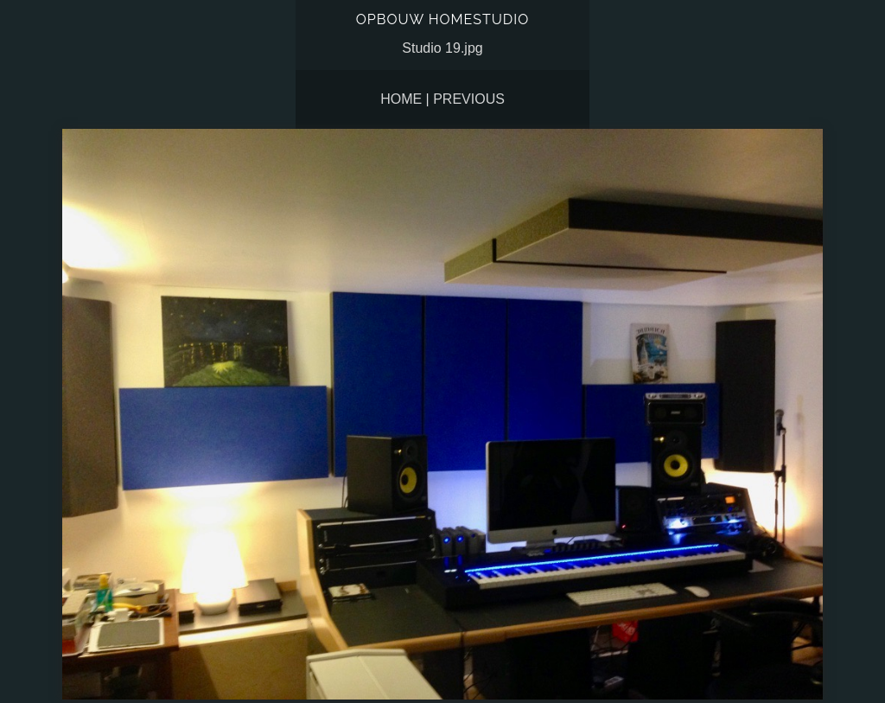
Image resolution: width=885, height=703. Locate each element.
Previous (469, 99)
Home (401, 99)
